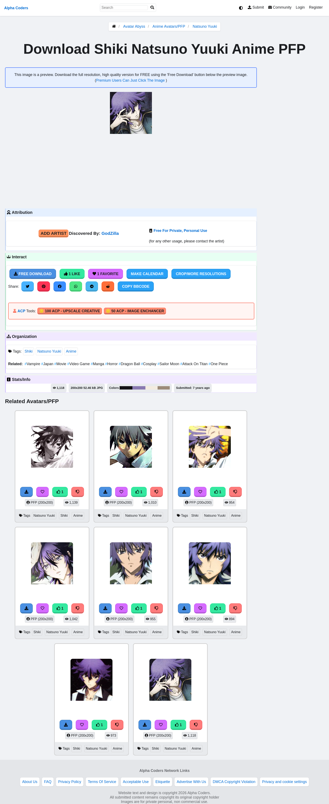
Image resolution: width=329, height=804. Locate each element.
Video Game (79, 364)
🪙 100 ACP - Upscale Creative (69, 311)
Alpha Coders (16, 8)
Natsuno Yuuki (205, 26)
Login (300, 7)
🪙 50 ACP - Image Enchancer (135, 311)
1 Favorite (106, 274)
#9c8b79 (164, 388)
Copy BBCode (136, 286)
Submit (256, 7)
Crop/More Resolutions (201, 274)
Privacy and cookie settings (284, 782)
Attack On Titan (194, 364)
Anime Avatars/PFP (169, 26)
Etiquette (162, 782)
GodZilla (110, 233)
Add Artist (53, 233)
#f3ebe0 (151, 388)
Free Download (33, 274)
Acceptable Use (136, 782)
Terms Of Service (102, 782)
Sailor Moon (169, 364)
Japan (47, 364)
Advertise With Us (191, 782)
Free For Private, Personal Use (180, 231)
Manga (98, 364)
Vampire (33, 364)
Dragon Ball (130, 364)
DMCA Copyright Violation (234, 782)
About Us (29, 782)
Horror (112, 364)
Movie (60, 364)
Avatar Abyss (134, 26)
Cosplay (149, 364)
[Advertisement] (131, 170)
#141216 (126, 388)
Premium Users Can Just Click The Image (131, 80)
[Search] (152, 8)
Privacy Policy (69, 782)
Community (279, 7)
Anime (71, 351)
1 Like (72, 274)
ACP (21, 311)
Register (316, 7)
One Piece (218, 364)
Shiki (29, 351)
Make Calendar (147, 274)
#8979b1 (138, 388)
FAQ (47, 782)
